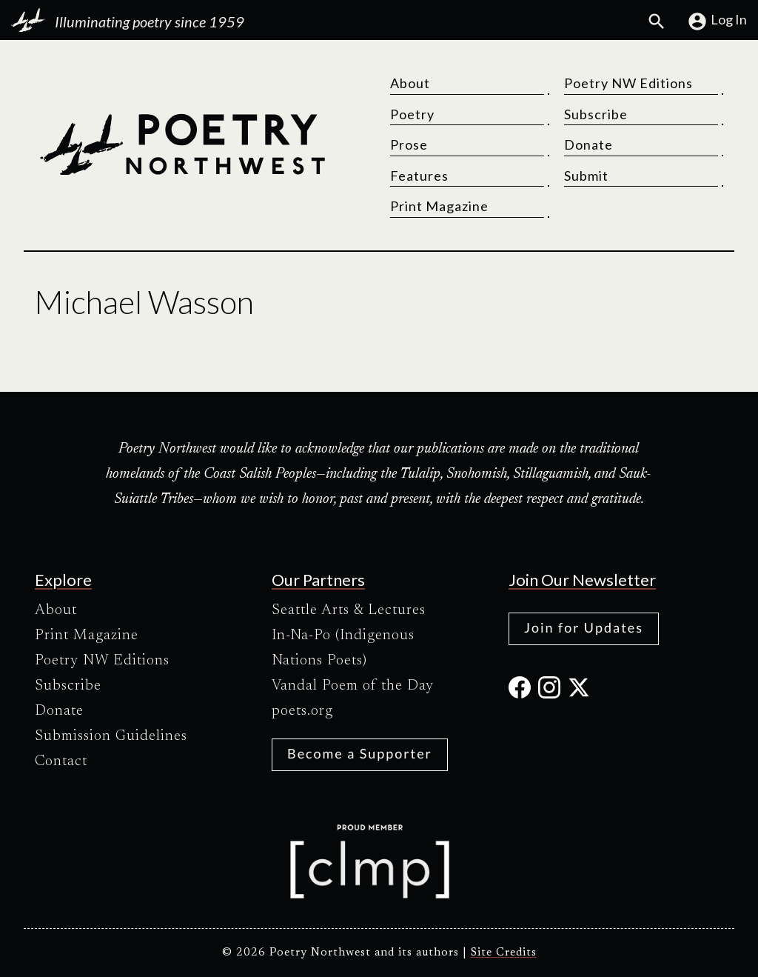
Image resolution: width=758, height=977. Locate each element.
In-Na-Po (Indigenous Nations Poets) (343, 648)
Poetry (412, 114)
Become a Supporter (359, 753)
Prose (409, 144)
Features (419, 175)
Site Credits (504, 952)
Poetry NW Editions (628, 83)
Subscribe (596, 114)
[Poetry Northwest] (182, 144)
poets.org (302, 711)
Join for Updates (583, 627)
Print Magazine (439, 206)
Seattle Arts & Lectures (349, 610)
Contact (61, 761)
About (410, 83)
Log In (717, 21)
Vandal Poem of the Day (353, 685)
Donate (588, 144)
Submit (586, 175)
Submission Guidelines (111, 736)
